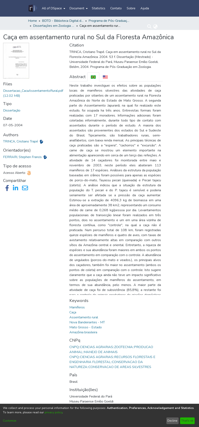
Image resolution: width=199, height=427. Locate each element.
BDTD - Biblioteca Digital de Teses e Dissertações (63, 20)
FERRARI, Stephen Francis (23, 157)
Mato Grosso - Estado (85, 327)
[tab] (93, 76)
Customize (9, 421)
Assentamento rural (83, 317)
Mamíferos (77, 307)
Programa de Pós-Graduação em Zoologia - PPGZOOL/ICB (109, 20)
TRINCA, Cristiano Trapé (21, 141)
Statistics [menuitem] (98, 8)
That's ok (187, 421)
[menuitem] (53, 8)
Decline (172, 421)
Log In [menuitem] (163, 26)
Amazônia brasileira (83, 332)
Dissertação (11, 110)
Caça (72, 312)
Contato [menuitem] (116, 8)
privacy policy (53, 412)
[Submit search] (149, 26)
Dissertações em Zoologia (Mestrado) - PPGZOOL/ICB (54, 25)
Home (32, 20)
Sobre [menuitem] (131, 8)
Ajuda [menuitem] (144, 8)
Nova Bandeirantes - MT (87, 322)
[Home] (33, 8)
